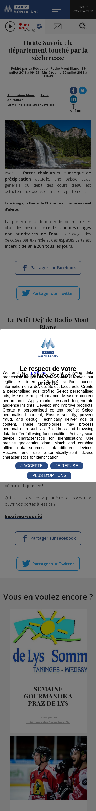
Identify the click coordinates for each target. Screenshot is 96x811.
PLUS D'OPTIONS (49, 475)
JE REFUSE (67, 466)
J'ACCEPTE (31, 466)
